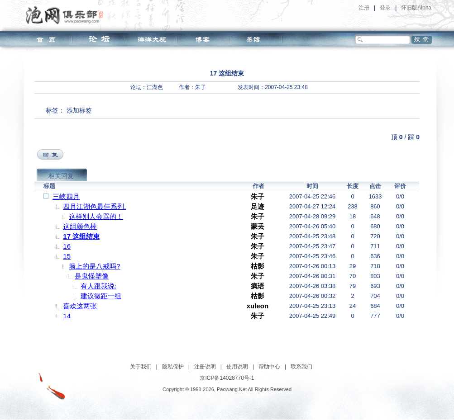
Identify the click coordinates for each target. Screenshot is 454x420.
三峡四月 (66, 196)
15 (67, 256)
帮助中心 (269, 366)
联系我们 (301, 366)
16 (67, 246)
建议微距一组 (101, 296)
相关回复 (61, 175)
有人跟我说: (98, 286)
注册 (363, 8)
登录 (385, 8)
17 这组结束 (81, 236)
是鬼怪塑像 (92, 276)
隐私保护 (173, 366)
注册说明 (205, 366)
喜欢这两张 (80, 306)
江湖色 (155, 87)
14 (67, 316)
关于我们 (141, 366)
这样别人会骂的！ (96, 216)
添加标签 (79, 110)
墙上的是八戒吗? (94, 266)
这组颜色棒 (80, 226)
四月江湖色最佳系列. (94, 206)
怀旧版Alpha (416, 8)
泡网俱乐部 (67, 15)
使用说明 (237, 366)
